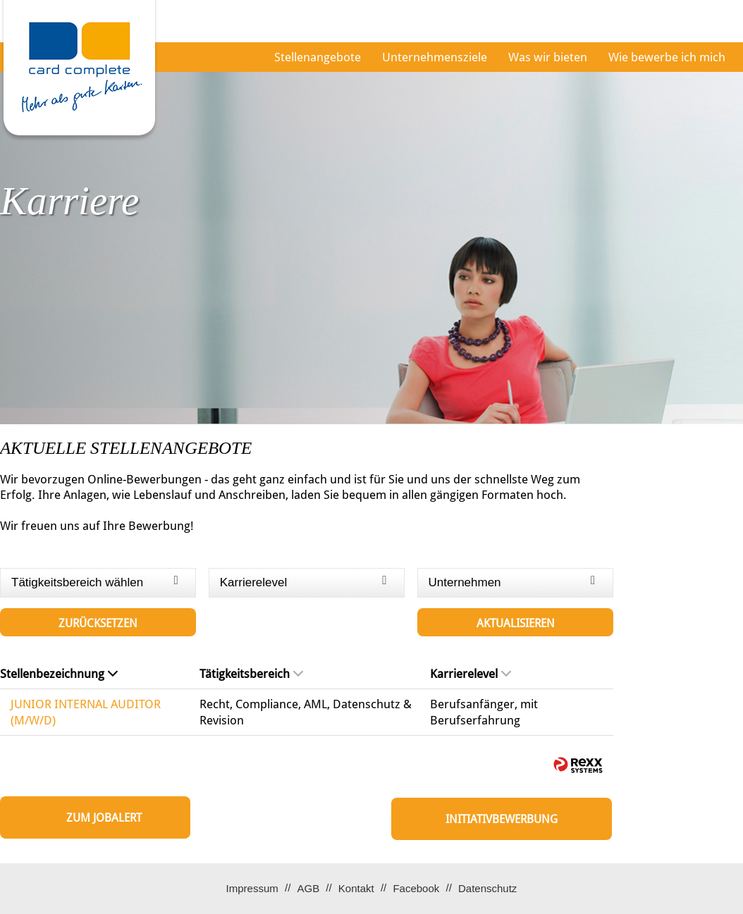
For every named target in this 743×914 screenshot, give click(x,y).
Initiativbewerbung (502, 819)
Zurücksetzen (98, 623)
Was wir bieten (547, 57)
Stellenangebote (317, 57)
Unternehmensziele (434, 57)
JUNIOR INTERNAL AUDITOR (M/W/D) (86, 712)
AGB (308, 888)
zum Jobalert (104, 818)
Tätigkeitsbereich (251, 674)
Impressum (252, 888)
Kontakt (356, 888)
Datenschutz (487, 888)
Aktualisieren (516, 623)
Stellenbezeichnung (59, 674)
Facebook (416, 888)
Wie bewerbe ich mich (666, 57)
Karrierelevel (470, 674)
